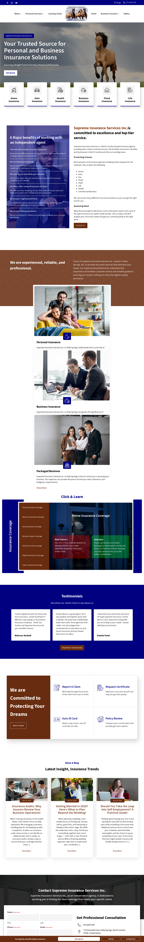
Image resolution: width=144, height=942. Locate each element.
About (17, 13)
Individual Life (54, 912)
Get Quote (10, 73)
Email (46, 798)
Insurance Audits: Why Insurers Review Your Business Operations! (26, 680)
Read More (26, 722)
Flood (11, 823)
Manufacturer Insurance (125, 912)
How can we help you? (16, 838)
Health (11, 831)
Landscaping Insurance (124, 907)
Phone (13, 798)
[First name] (23, 789)
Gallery (127, 13)
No (10, 860)
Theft (11, 825)
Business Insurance (109, 13)
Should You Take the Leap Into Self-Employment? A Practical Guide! (117, 680)
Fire (10, 820)
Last (41, 794)
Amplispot (54, 931)
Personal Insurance (34, 13)
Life (10, 828)
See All (51, 921)
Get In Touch (18, 596)
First (9, 794)
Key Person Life (88, 916)
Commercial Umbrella (90, 907)
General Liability (88, 912)
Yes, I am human (15, 863)
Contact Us (81, 225)
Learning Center (55, 13)
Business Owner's (89, 903)
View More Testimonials (72, 518)
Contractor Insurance (124, 903)
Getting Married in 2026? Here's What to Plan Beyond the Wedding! (72, 680)
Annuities (52, 903)
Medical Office (121, 916)
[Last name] (56, 789)
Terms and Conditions (130, 931)
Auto (11, 817)
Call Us (111, 939)
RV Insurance (53, 916)
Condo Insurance (55, 907)
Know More (13, 341)
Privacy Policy (112, 931)
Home (93, 13)
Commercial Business (17, 834)
